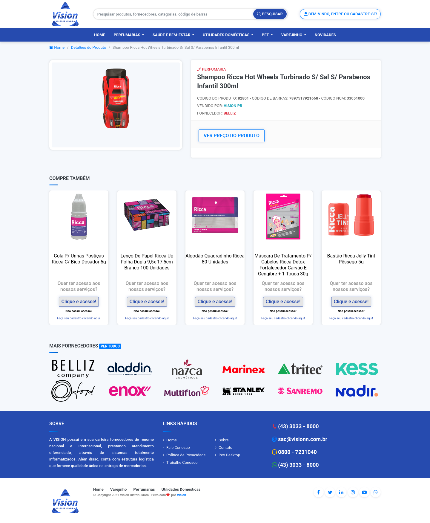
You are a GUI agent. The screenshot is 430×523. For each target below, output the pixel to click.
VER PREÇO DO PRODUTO (231, 135)
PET (266, 35)
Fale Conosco (178, 447)
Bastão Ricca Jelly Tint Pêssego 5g (351, 259)
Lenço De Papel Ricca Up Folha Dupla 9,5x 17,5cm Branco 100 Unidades (147, 262)
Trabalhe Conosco (182, 462)
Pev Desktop (229, 455)
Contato (225, 447)
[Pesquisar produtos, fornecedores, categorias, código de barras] (173, 14)
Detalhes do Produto (88, 47)
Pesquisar (270, 14)
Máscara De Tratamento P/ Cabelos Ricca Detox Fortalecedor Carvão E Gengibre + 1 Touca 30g (282, 265)
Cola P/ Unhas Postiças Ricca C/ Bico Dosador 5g (79, 259)
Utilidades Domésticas (227, 35)
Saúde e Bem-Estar (172, 35)
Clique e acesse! (79, 301)
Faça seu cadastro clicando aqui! (79, 318)
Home (99, 35)
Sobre (224, 440)
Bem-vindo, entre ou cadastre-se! (340, 14)
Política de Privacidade (186, 455)
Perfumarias (127, 35)
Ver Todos (110, 346)
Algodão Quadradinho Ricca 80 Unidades (214, 259)
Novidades (325, 35)
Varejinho (292, 35)
